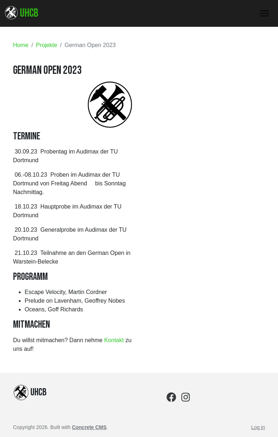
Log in (258, 427)
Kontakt (114, 340)
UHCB (21, 13)
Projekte (46, 45)
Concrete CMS (89, 427)
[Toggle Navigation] (264, 13)
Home (21, 45)
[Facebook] (171, 399)
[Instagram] (185, 399)
